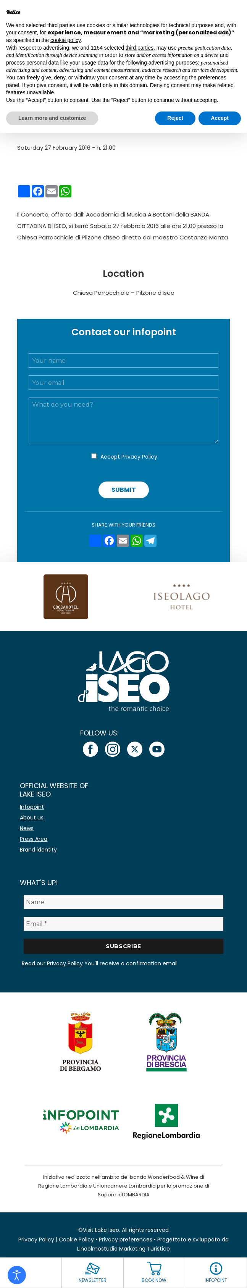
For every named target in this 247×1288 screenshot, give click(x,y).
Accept (128, 457)
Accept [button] (220, 118)
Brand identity (38, 849)
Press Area (33, 839)
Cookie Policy (76, 1239)
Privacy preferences (125, 1239)
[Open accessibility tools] (17, 1275)
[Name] (123, 902)
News (27, 828)
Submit (123, 489)
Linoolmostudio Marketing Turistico (123, 1248)
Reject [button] (175, 118)
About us (32, 817)
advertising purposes (173, 63)
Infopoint (32, 807)
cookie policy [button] (65, 40)
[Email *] (123, 924)
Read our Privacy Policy (52, 963)
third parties (139, 48)
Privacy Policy (139, 457)
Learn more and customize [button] (52, 118)
